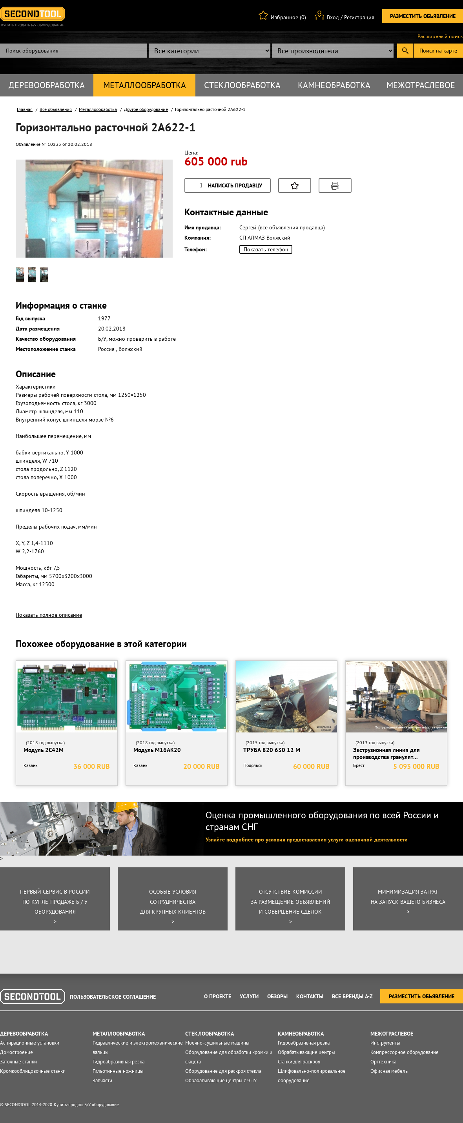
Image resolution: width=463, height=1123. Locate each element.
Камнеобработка (334, 85)
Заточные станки (18, 1061)
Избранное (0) (288, 17)
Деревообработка (47, 85)
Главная (25, 109)
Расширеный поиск (440, 36)
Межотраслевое (420, 85)
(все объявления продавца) (291, 227)
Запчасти (102, 1080)
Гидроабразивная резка (118, 1061)
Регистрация (359, 17)
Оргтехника (383, 1061)
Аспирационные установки (29, 1042)
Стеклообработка (242, 85)
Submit (405, 51)
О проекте (217, 996)
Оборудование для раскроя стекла (223, 1071)
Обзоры (277, 996)
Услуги (249, 996)
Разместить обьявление (423, 16)
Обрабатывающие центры (306, 1052)
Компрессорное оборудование (404, 1052)
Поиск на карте (438, 50)
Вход (333, 17)
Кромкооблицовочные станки (33, 1071)
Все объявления (56, 109)
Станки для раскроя (299, 1061)
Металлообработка (144, 85)
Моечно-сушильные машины (217, 1042)
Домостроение (16, 1052)
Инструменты (385, 1042)
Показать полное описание (49, 615)
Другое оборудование (146, 109)
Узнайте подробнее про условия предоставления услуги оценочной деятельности (307, 839)
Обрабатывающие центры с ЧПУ (221, 1080)
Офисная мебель (389, 1071)
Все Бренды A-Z (352, 996)
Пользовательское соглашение (113, 996)
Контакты (309, 996)
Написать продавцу (229, 186)
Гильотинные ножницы (118, 1071)
